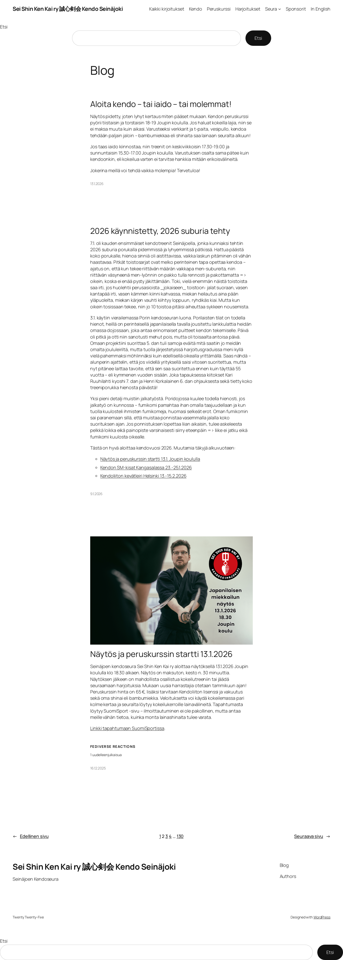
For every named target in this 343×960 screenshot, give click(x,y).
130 (180, 836)
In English (320, 9)
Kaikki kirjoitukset (166, 9)
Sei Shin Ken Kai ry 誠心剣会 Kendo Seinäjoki (68, 9)
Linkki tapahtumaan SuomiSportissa (127, 728)
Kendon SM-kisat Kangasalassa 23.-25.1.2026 (146, 467)
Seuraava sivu (312, 836)
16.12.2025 (98, 768)
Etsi (4, 27)
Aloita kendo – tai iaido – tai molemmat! (161, 103)
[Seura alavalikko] (279, 9)
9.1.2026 (96, 493)
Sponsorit (296, 9)
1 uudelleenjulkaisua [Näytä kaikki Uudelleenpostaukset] (106, 754)
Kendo (195, 9)
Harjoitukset (247, 9)
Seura (271, 9)
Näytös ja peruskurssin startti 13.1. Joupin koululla (150, 459)
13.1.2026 (97, 183)
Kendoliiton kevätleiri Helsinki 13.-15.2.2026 (143, 476)
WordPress (322, 917)
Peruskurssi (219, 9)
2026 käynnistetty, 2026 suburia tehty (160, 230)
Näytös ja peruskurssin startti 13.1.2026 (161, 653)
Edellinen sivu (31, 836)
